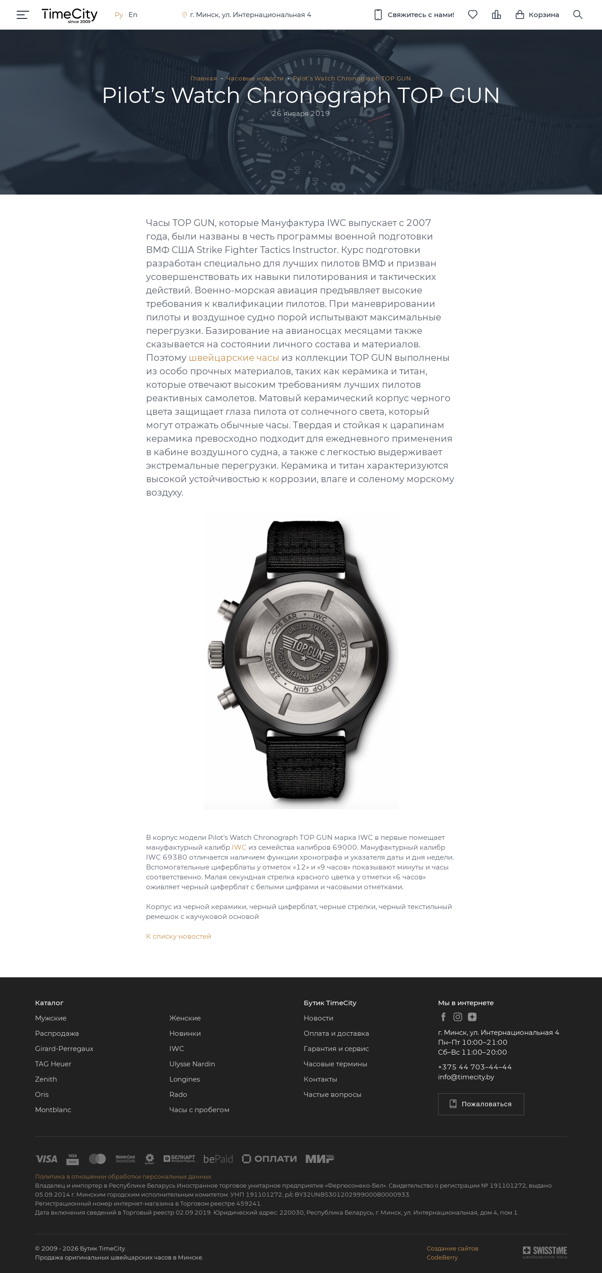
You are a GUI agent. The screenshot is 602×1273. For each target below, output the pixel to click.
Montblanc (53, 1109)
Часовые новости (255, 78)
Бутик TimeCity (330, 1002)
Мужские (50, 1018)
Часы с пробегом (199, 1109)
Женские (185, 1018)
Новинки (185, 1033)
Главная (203, 78)
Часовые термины (335, 1064)
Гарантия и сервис (336, 1048)
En (134, 14)
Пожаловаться (480, 1104)
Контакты (320, 1079)
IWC (239, 847)
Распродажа (57, 1033)
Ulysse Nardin (192, 1064)
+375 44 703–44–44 (475, 1067)
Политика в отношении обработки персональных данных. (123, 1176)
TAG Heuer (53, 1064)
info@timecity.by (466, 1077)
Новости (318, 1018)
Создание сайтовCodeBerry (452, 1253)
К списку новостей (178, 936)
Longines (184, 1079)
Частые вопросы (333, 1094)
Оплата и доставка (336, 1033)
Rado (178, 1094)
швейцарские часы (234, 357)
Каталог (49, 1002)
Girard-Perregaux (64, 1048)
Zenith (46, 1079)
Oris (42, 1094)
